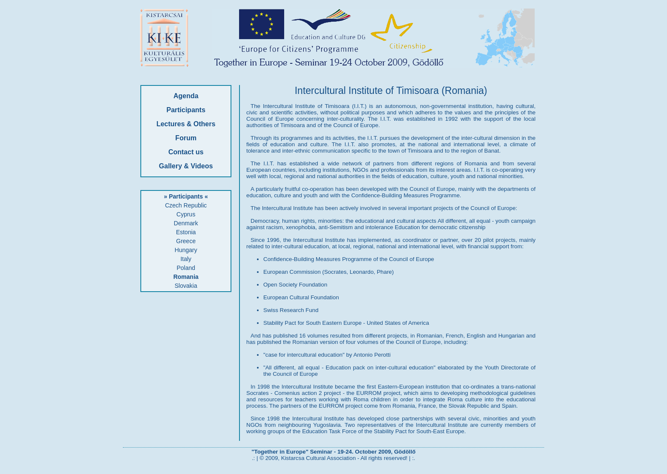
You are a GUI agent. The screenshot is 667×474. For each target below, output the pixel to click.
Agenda (186, 95)
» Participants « (186, 196)
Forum (186, 138)
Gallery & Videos (186, 166)
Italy (185, 258)
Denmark (186, 223)
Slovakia (186, 285)
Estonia (186, 232)
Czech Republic (186, 205)
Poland (186, 267)
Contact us (186, 152)
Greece (186, 241)
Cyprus (186, 214)
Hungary (186, 250)
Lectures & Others (186, 124)
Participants (185, 110)
